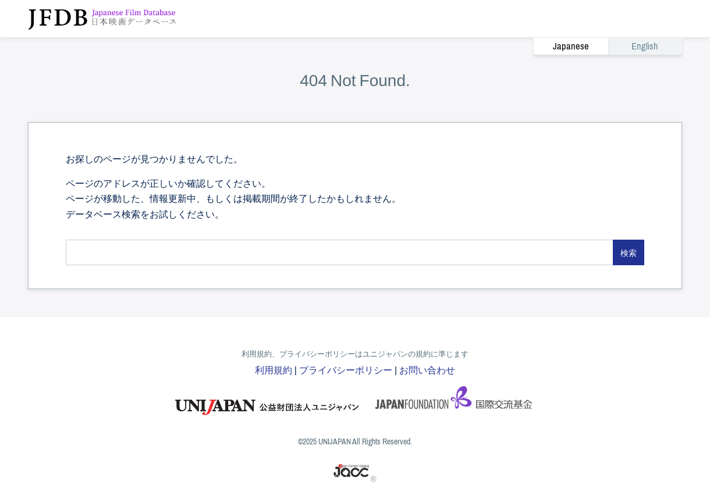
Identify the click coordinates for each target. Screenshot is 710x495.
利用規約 (273, 369)
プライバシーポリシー (345, 369)
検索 (628, 252)
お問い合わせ (427, 369)
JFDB (102, 19)
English (644, 46)
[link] (608, 46)
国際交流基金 (453, 401)
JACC (352, 471)
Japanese (571, 46)
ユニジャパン (268, 401)
